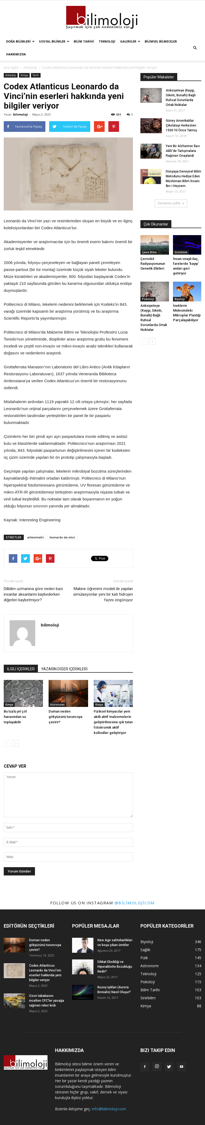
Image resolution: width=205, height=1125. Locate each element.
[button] (194, 47)
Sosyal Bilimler (54, 41)
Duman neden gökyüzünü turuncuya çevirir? (65, 716)
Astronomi (57, 704)
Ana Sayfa (11, 67)
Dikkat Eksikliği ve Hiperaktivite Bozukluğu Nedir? (114, 966)
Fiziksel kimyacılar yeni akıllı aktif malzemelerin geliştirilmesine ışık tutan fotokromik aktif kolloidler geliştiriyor (113, 722)
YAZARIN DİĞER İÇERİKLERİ (64, 669)
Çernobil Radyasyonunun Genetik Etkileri (152, 263)
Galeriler (130, 41)
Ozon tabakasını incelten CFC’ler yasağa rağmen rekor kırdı (46, 1000)
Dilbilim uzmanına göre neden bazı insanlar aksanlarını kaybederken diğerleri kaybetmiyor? (33, 594)
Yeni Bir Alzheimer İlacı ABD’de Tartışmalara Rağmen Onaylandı (183, 151)
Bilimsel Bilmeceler (161, 41)
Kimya (24, 75)
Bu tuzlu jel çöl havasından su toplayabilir (15, 716)
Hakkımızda (16, 54)
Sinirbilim (181, 252)
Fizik (144, 957)
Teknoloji (107, 41)
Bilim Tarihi (84, 41)
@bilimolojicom (135, 902)
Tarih (36, 75)
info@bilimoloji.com (109, 1108)
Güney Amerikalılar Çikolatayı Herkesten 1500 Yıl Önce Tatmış (181, 125)
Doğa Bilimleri (20, 41)
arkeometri (35, 537)
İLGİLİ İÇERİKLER (21, 669)
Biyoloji (180, 299)
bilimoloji (20, 114)
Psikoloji (148, 299)
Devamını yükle (171, 203)
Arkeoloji (10, 75)
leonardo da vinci (62, 537)
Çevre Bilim (149, 252)
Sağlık (145, 949)
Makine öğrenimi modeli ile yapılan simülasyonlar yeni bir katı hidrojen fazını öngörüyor (103, 594)
